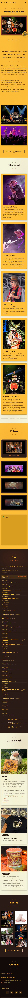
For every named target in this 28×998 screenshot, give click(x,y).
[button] (7, 915)
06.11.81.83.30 (5, 983)
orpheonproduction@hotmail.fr (11, 980)
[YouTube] (16, 40)
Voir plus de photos (14, 950)
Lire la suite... (5, 801)
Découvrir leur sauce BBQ (14, 151)
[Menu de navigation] (25, 2)
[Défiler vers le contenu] (14, 153)
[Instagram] (12, 40)
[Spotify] (19, 40)
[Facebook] (8, 40)
